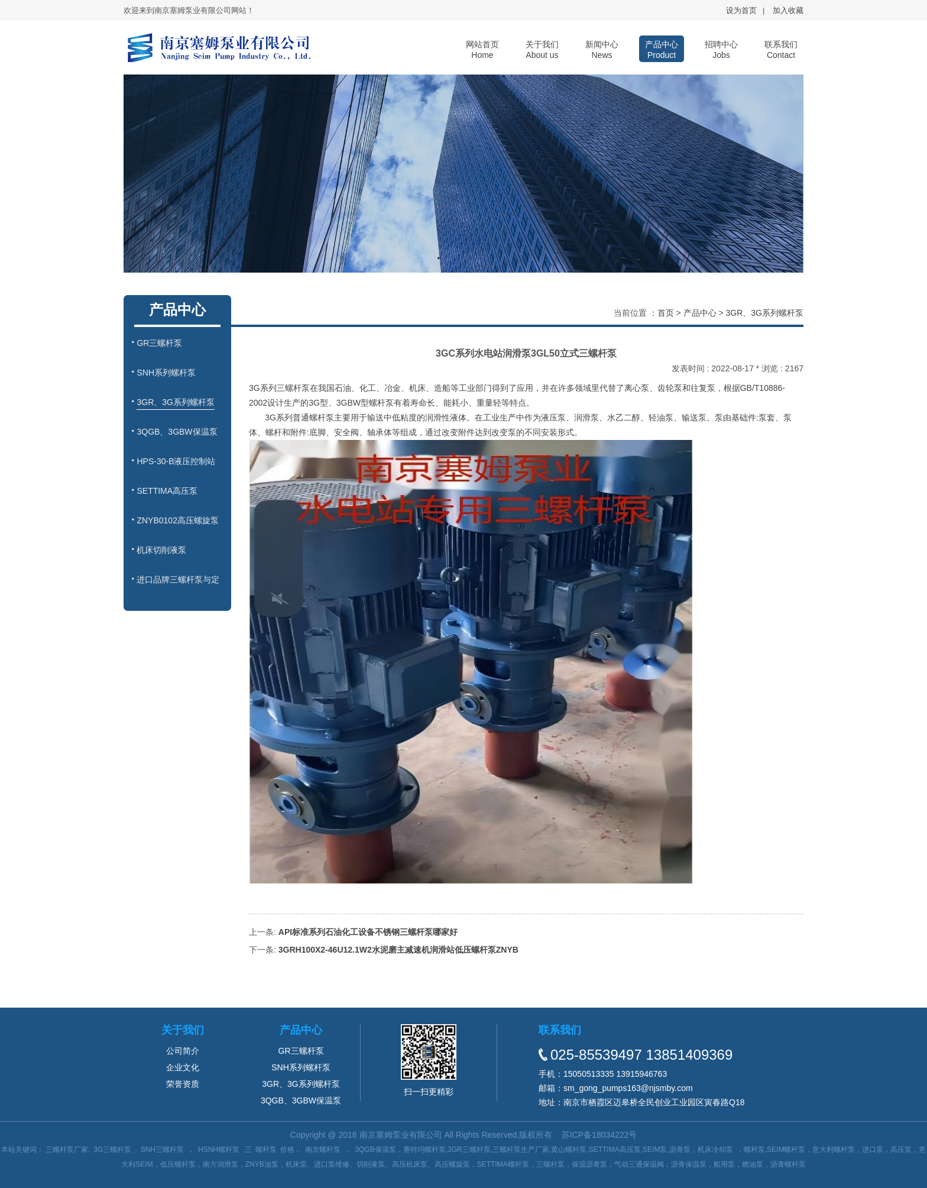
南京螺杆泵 (323, 1149)
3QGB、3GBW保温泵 (301, 1100)
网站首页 (482, 50)
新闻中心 (601, 50)
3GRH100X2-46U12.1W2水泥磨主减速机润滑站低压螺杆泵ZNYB (398, 949)
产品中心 (661, 50)
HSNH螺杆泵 (218, 1149)
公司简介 (182, 1051)
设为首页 (741, 10)
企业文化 (182, 1067)
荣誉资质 (182, 1084)
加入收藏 (788, 10)
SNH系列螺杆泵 (300, 1067)
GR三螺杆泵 (301, 1051)
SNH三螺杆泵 (162, 1149)
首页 (665, 313)
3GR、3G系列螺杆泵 (764, 313)
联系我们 (781, 50)
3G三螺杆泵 (112, 1149)
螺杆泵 (266, 1149)
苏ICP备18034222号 (599, 1135)
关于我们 (542, 50)
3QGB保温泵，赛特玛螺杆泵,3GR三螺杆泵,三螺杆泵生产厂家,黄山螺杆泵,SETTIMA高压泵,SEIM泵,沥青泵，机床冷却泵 (543, 1149)
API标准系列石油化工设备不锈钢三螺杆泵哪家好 (368, 932)
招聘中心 (721, 50)
